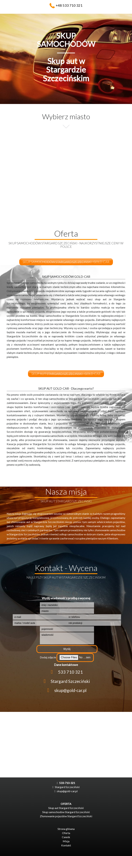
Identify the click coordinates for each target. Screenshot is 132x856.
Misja (66, 841)
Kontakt (66, 845)
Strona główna (66, 828)
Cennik (66, 837)
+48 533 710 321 (69, 5)
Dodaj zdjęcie (48, 657)
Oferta (66, 833)
